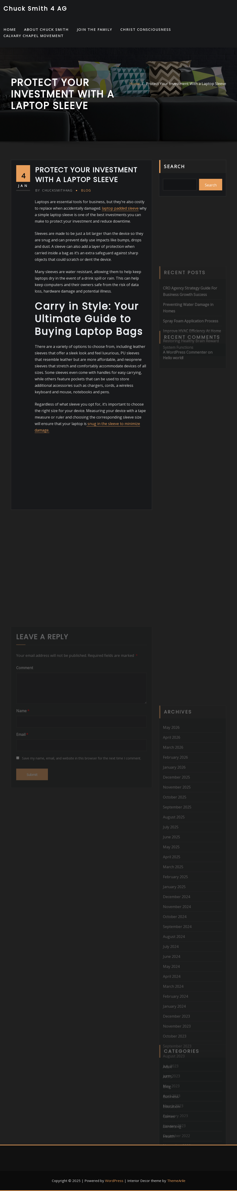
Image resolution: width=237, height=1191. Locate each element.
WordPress (114, 1180)
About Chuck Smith (46, 29)
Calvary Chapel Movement (33, 35)
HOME (9, 29)
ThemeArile (176, 1180)
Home (134, 83)
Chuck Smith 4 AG (35, 8)
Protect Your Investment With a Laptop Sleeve (186, 83)
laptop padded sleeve (120, 208)
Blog (86, 190)
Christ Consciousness (145, 29)
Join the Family (94, 29)
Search (174, 166)
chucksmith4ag (53, 190)
